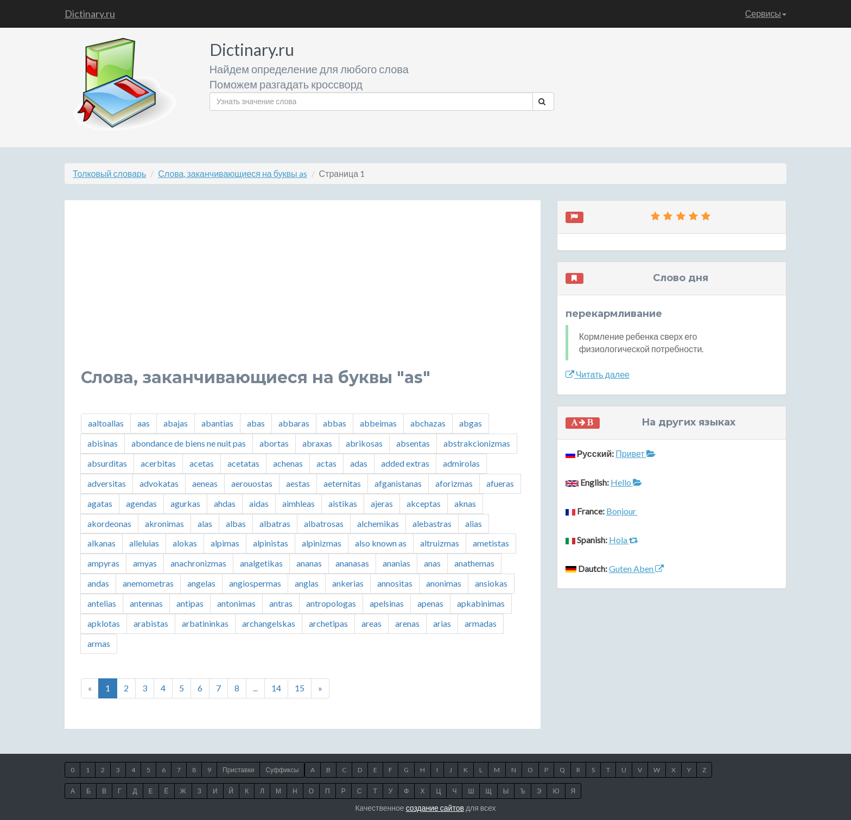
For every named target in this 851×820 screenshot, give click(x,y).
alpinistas (270, 543)
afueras (500, 483)
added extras (405, 463)
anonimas (443, 583)
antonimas (236, 603)
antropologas (331, 603)
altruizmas (439, 543)
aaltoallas (106, 423)
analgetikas (261, 563)
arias (442, 623)
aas (143, 423)
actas (326, 463)
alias (473, 523)
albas (236, 523)
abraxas (317, 443)
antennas (146, 603)
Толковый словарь (109, 173)
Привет (635, 453)
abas (256, 423)
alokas (185, 543)
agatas (99, 503)
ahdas (225, 503)
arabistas (151, 623)
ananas (309, 563)
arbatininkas (205, 623)
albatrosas (324, 523)
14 (276, 688)
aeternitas (342, 483)
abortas (274, 443)
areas (371, 623)
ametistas (491, 543)
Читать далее (598, 374)
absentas (413, 443)
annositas (394, 583)
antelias (101, 603)
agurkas (185, 503)
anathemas (474, 563)
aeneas (205, 483)
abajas (175, 423)
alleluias (144, 543)
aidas (259, 503)
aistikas (342, 503)
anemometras (148, 583)
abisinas (102, 443)
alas (205, 523)
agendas (141, 503)
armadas (481, 623)
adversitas (106, 483)
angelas (201, 583)
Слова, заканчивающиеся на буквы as (232, 173)
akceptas (424, 503)
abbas (334, 423)
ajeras (382, 503)
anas (432, 563)
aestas (298, 483)
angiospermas (255, 583)
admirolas (461, 463)
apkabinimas (481, 603)
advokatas (159, 483)
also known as (381, 543)
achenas (288, 463)
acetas (201, 463)
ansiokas (491, 583)
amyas (145, 563)
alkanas (101, 543)
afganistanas (398, 483)
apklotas (103, 623)
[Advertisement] (302, 292)
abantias (217, 423)
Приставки (238, 770)
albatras (274, 523)
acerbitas (158, 463)
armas (98, 643)
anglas (307, 583)
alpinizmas (321, 543)
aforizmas (454, 483)
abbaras (293, 423)
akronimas (164, 523)
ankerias (348, 583)
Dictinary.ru (90, 14)
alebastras (432, 523)
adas (358, 463)
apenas (430, 603)
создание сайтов (435, 807)
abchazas (428, 423)
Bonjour (622, 511)
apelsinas (387, 603)
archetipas (328, 623)
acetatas (243, 463)
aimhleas (298, 503)
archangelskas (268, 623)
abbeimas (378, 423)
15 (299, 688)
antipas (190, 603)
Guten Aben (636, 568)
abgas (470, 423)
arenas (407, 623)
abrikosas (364, 443)
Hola (623, 540)
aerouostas (251, 483)
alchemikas (378, 523)
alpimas (225, 543)
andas (98, 583)
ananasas (352, 563)
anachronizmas (198, 563)
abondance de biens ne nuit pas (188, 443)
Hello (626, 482)
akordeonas (109, 523)
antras (281, 603)
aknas (465, 503)
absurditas (107, 463)
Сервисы (765, 13)
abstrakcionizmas (476, 443)
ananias (396, 563)
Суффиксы (282, 770)
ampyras (103, 563)
